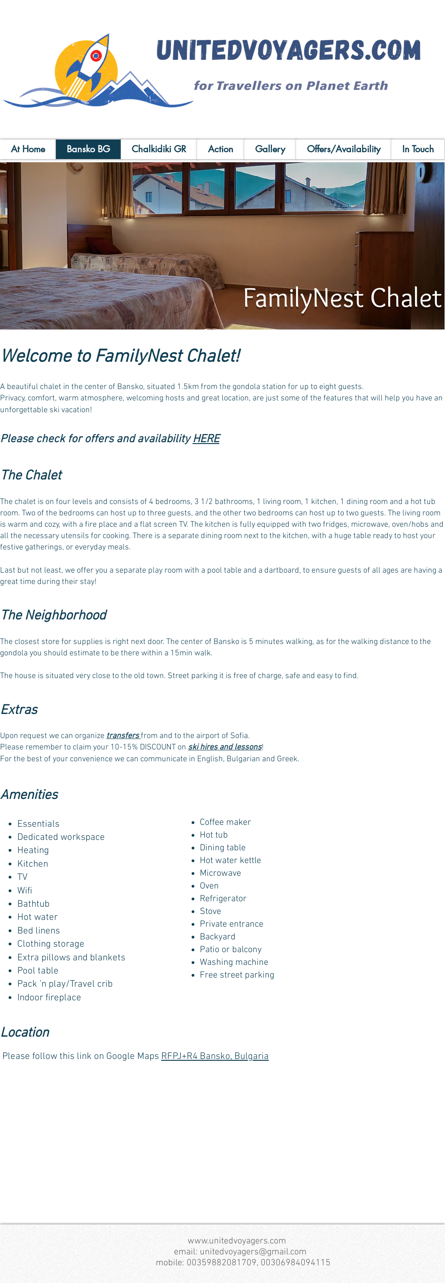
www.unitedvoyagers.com (237, 1241)
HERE (206, 439)
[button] (222, 245)
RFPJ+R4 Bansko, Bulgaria (215, 1056)
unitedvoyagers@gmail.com (253, 1252)
